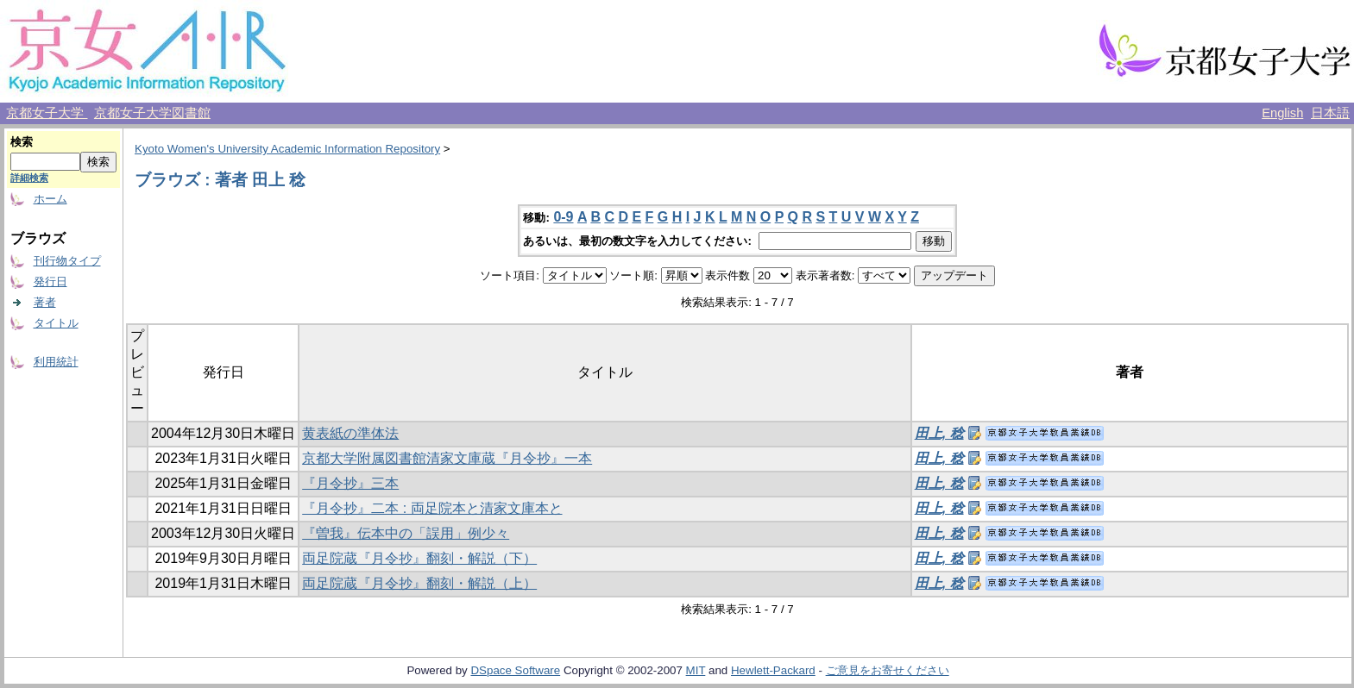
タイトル (56, 322)
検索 (21, 141)
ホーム (50, 198)
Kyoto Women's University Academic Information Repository (287, 148)
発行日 (50, 281)
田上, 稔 (939, 433)
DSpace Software (515, 670)
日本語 (1330, 113)
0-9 (563, 217)
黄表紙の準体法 (350, 433)
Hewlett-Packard (773, 670)
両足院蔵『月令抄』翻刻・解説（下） (419, 558)
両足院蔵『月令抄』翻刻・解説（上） (419, 583)
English (1282, 113)
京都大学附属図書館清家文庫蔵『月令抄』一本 (447, 458)
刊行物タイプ (67, 260)
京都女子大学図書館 (152, 113)
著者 (45, 302)
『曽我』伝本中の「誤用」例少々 (405, 533)
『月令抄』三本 (350, 483)
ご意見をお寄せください (887, 670)
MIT (696, 670)
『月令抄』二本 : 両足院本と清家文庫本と (432, 508)
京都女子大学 (46, 113)
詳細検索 (29, 177)
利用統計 (56, 361)
